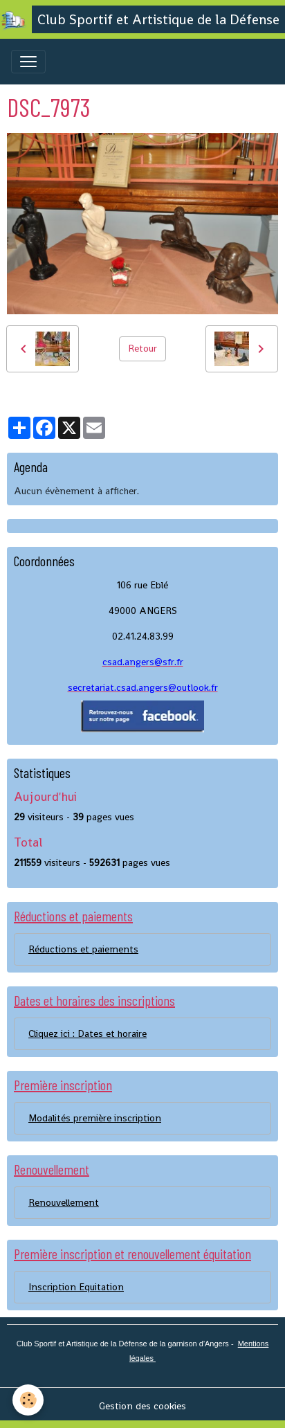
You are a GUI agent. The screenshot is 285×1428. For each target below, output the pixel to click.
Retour (142, 348)
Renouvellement (63, 1202)
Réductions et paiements (83, 949)
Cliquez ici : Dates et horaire (87, 1033)
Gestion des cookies (142, 1406)
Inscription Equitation (76, 1287)
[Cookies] (28, 1400)
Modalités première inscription (94, 1118)
